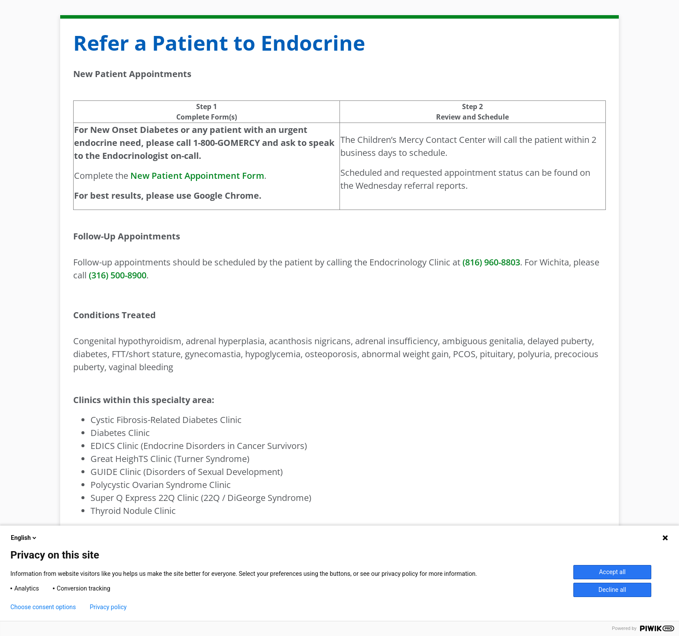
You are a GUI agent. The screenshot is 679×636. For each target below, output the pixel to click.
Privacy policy (108, 607)
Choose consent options (43, 607)
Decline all (612, 589)
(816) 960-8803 (491, 262)
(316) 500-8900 (117, 275)
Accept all (612, 571)
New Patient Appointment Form (197, 175)
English (24, 537)
